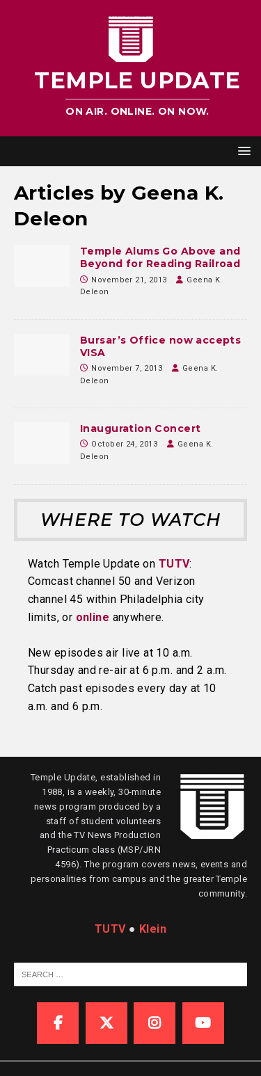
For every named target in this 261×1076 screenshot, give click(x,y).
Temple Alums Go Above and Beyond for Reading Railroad (160, 257)
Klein (152, 929)
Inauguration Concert (140, 428)
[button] (242, 150)
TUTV (174, 563)
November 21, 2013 (128, 279)
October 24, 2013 (124, 444)
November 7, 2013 (126, 368)
